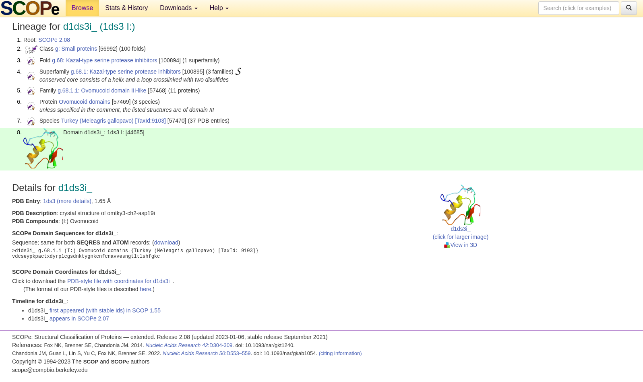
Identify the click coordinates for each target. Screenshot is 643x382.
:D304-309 (189, 345)
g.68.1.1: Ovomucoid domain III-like (102, 90)
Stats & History (126, 7)
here (145, 289)
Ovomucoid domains (84, 102)
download (166, 242)
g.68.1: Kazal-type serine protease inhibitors (126, 71)
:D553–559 (207, 353)
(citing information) (340, 353)
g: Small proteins (76, 48)
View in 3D (461, 245)
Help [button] (219, 7)
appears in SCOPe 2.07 (79, 318)
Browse (82, 7)
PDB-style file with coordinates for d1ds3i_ (120, 281)
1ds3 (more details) (67, 201)
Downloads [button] (179, 7)
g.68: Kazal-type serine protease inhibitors (104, 60)
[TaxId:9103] (150, 120)
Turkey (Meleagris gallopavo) (97, 120)
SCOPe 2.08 (54, 40)
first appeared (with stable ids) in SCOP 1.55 (105, 310)
